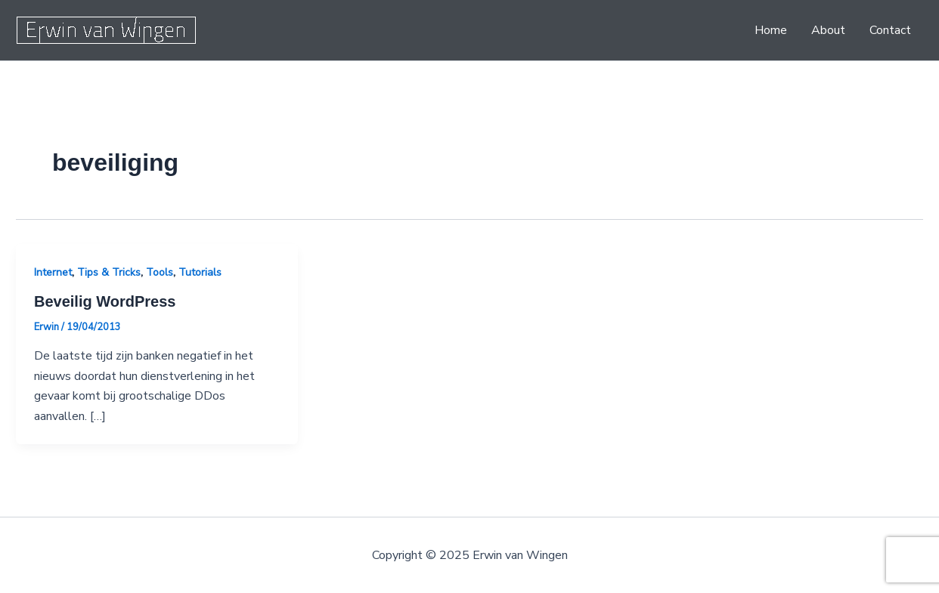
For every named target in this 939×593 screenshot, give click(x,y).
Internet (53, 272)
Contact (890, 30)
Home (771, 30)
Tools (159, 272)
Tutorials (200, 272)
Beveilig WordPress (104, 301)
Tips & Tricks (109, 272)
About (828, 30)
